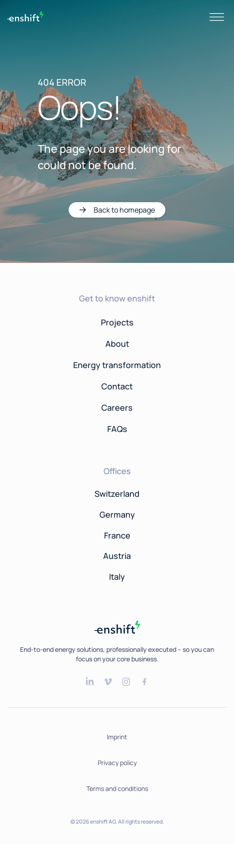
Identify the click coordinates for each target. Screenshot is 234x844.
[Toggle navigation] (217, 16)
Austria (117, 555)
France (117, 535)
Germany (117, 514)
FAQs (117, 428)
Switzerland (117, 493)
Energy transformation (117, 364)
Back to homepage (124, 210)
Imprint (117, 736)
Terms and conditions (117, 788)
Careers (117, 407)
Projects (117, 322)
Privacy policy (117, 762)
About (117, 343)
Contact (117, 386)
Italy (117, 576)
